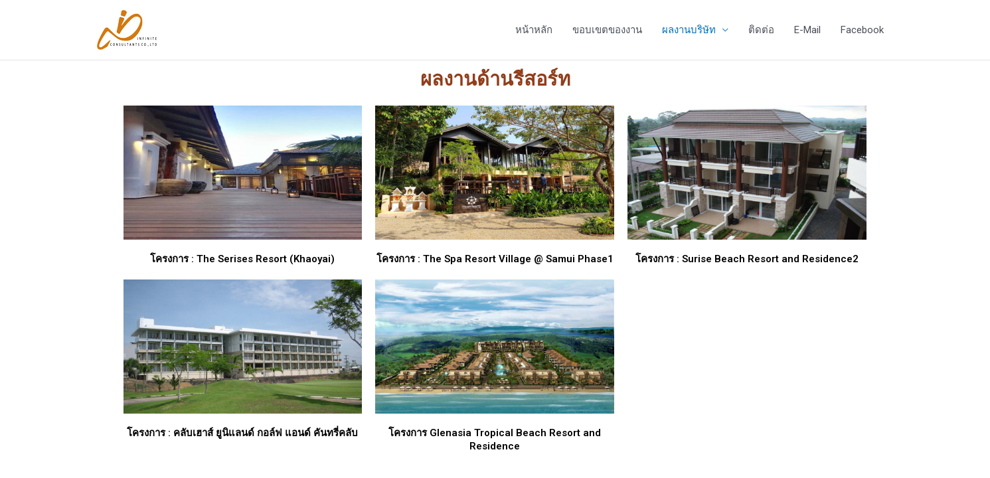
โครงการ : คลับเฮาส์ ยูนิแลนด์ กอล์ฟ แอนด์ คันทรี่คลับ (242, 433)
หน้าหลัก (533, 30)
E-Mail (807, 30)
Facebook (862, 30)
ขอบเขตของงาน (607, 30)
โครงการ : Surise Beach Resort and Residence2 (747, 259)
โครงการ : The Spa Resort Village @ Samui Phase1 (495, 259)
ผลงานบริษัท (689, 30)
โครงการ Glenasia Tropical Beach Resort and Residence (494, 439)
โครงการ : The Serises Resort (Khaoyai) (242, 259)
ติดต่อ (761, 30)
